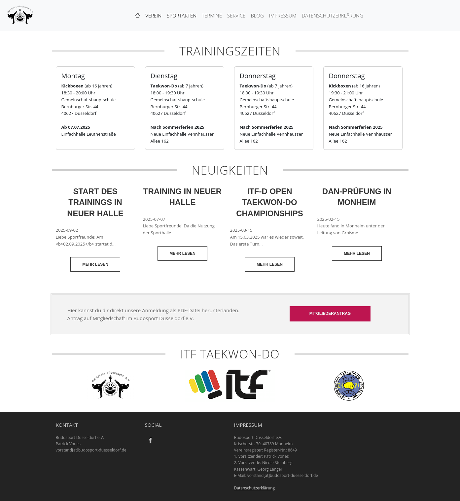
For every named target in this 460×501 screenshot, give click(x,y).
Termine (212, 15)
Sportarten (181, 15)
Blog (257, 15)
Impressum (283, 15)
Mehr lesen (95, 264)
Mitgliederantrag (330, 313)
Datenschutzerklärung (332, 15)
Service (236, 15)
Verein (153, 15)
